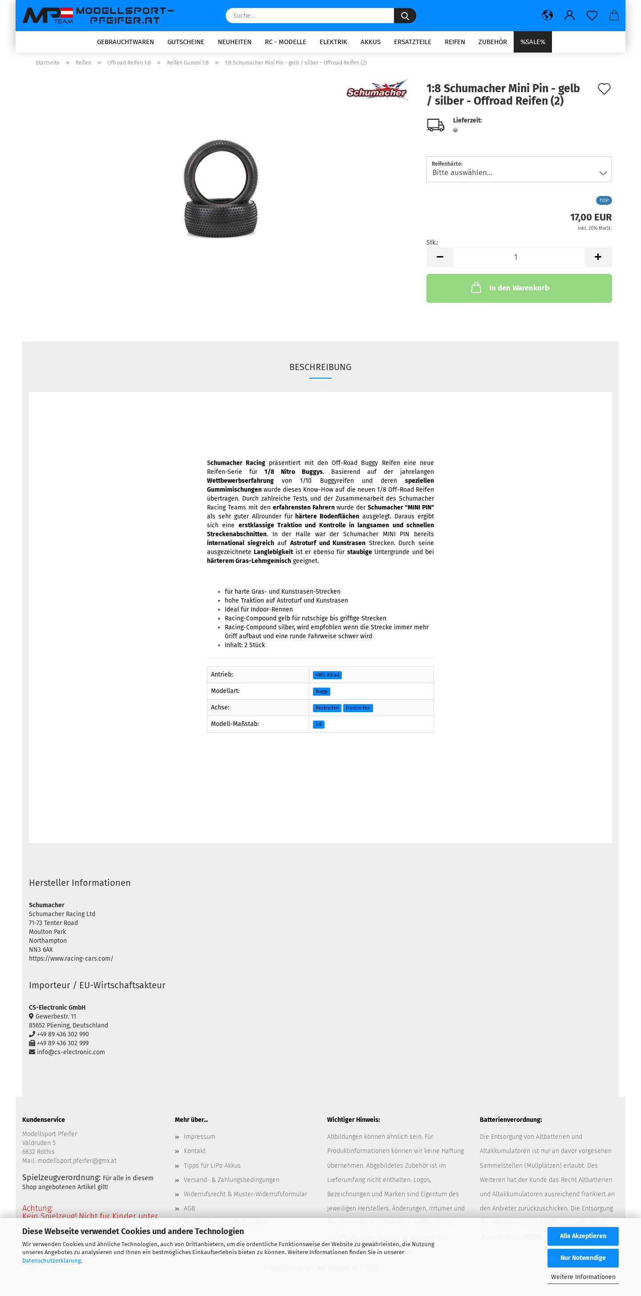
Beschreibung (320, 370)
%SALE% (532, 42)
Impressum (199, 1140)
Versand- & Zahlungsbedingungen (232, 1182)
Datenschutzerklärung (51, 1260)
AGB (189, 1211)
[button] (547, 15)
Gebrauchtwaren (125, 42)
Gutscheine (185, 42)
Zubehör (493, 42)
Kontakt (195, 1154)
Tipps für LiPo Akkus (212, 1168)
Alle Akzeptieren (583, 1236)
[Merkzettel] (592, 15)
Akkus (371, 42)
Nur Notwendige (583, 1258)
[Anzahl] (519, 260)
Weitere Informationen (583, 1277)
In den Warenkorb (509, 290)
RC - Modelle (285, 42)
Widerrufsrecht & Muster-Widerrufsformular (245, 1197)
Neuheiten (235, 42)
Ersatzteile (412, 42)
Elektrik (333, 42)
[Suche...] (405, 15)
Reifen (455, 42)
